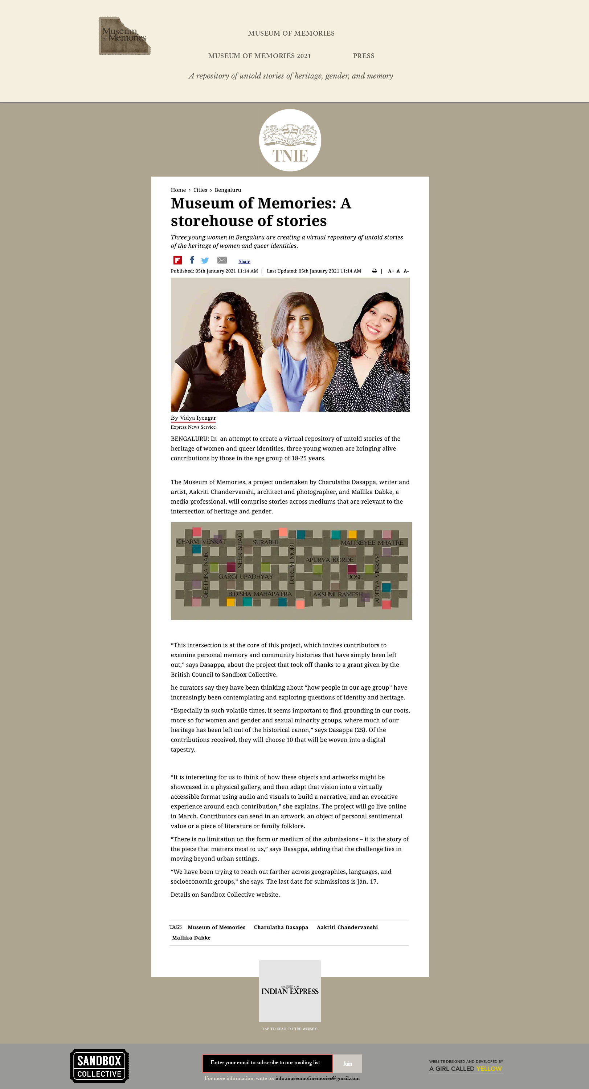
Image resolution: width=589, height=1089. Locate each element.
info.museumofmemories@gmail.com (317, 1079)
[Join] (347, 1063)
